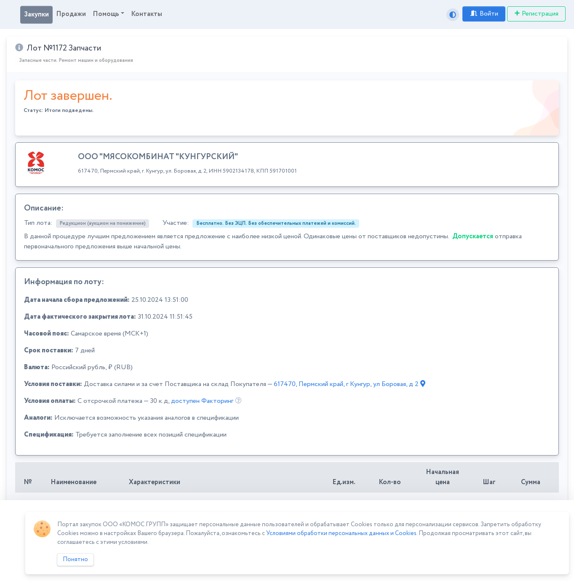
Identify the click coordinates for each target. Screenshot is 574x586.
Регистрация (536, 14)
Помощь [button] (106, 14)
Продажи (71, 14)
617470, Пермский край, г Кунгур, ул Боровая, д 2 (349, 384)
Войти (484, 14)
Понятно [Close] (75, 559)
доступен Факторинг (202, 401)
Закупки (36, 14)
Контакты (146, 14)
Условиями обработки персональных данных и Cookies (341, 533)
